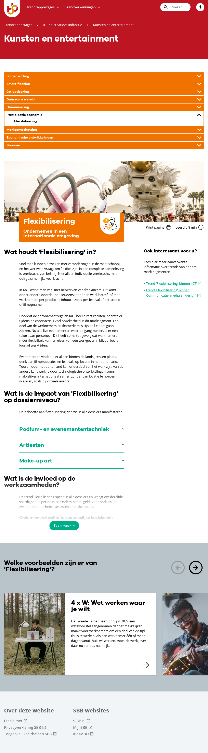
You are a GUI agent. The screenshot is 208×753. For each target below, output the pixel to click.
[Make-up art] (71, 460)
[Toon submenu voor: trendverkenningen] (99, 7)
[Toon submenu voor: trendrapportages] (58, 7)
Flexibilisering (25, 121)
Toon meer (62, 525)
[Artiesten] (71, 445)
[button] (196, 568)
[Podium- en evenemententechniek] (71, 429)
